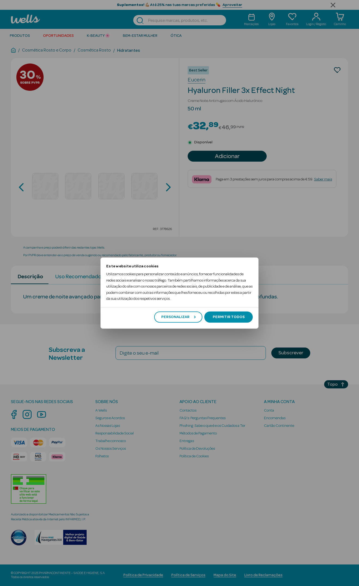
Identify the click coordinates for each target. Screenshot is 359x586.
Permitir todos (229, 317)
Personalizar (178, 317)
